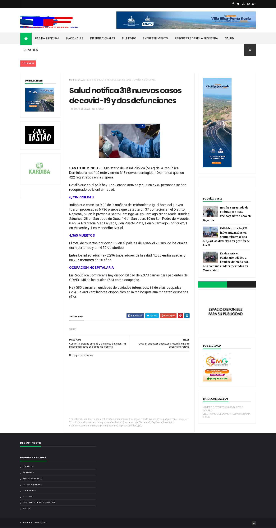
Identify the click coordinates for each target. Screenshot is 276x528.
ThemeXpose (39, 522)
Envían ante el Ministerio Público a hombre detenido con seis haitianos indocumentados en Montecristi (226, 262)
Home (72, 79)
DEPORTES (31, 49)
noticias (28, 496)
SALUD (229, 38)
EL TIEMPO (129, 38)
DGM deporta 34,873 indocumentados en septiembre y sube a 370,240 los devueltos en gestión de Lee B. (226, 237)
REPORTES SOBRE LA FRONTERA (196, 38)
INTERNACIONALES (102, 38)
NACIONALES (74, 38)
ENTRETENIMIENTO (155, 38)
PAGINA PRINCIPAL (47, 38)
